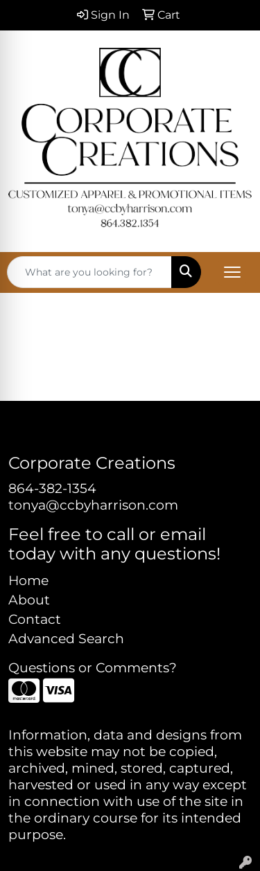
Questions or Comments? (92, 668)
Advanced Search (66, 639)
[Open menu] (232, 272)
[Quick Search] (89, 272)
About (29, 600)
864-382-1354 (52, 488)
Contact (34, 619)
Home (28, 581)
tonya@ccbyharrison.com (93, 505)
